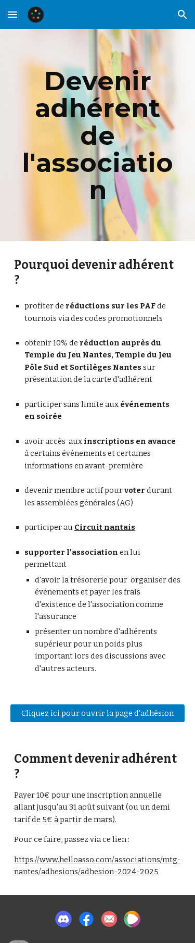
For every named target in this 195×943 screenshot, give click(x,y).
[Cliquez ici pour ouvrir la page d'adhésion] (97, 713)
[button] (12, 14)
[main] (98, 135)
